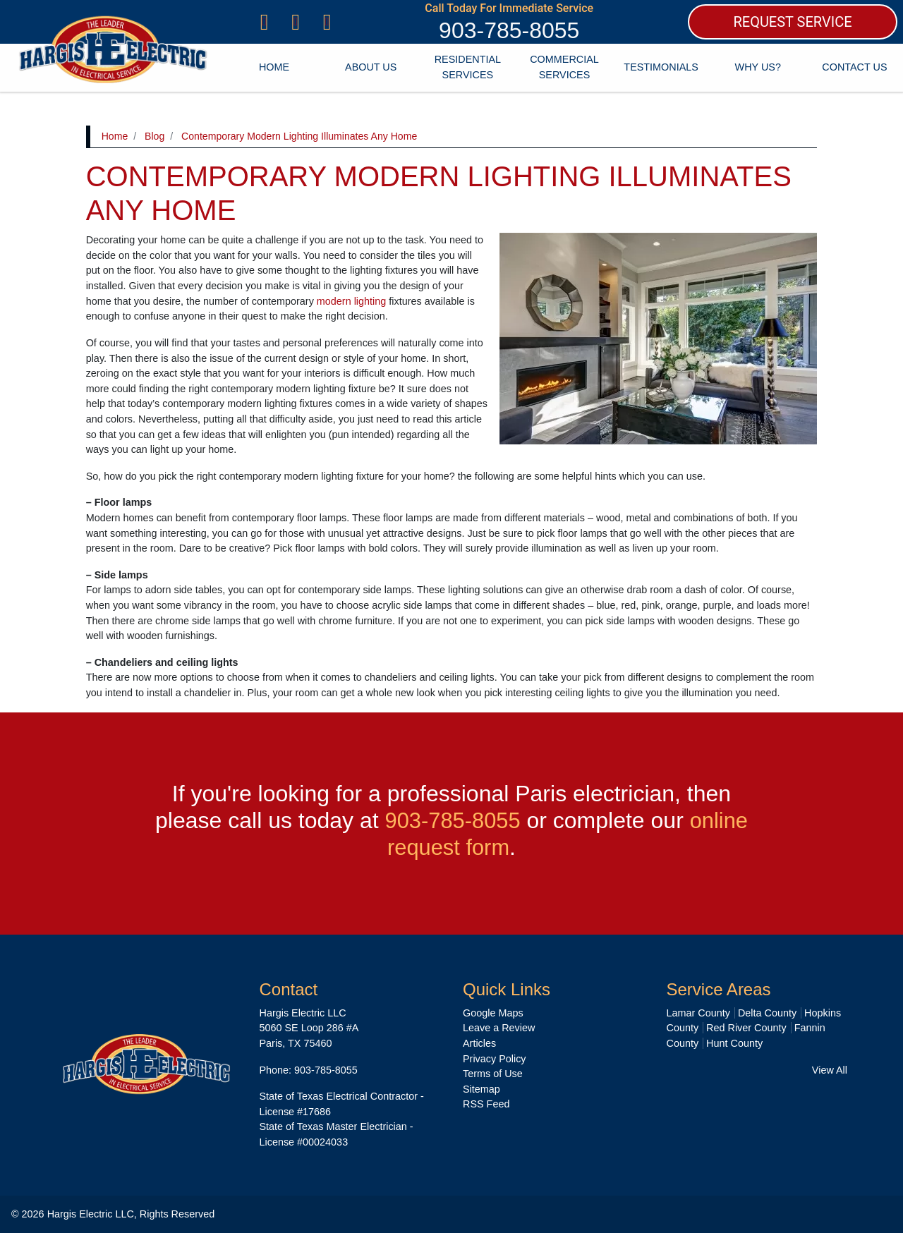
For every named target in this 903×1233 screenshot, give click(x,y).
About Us (370, 67)
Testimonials (661, 67)
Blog (154, 136)
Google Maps (493, 1013)
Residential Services (468, 67)
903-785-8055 (509, 30)
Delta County (767, 1013)
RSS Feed (486, 1104)
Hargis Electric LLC (90, 1214)
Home (274, 67)
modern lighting (351, 301)
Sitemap (481, 1089)
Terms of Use (493, 1073)
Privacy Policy (494, 1058)
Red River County (746, 1027)
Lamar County (698, 1013)
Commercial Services (564, 67)
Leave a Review (499, 1027)
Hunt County (734, 1043)
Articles (479, 1043)
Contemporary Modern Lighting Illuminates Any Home (299, 136)
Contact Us (854, 67)
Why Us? (758, 67)
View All (829, 1070)
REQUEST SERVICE (792, 21)
